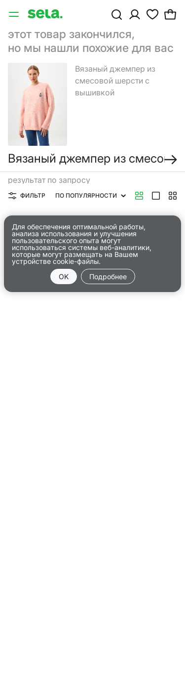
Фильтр (26, 195)
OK (64, 276)
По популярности (90, 195)
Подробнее (108, 276)
